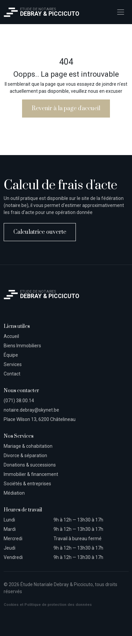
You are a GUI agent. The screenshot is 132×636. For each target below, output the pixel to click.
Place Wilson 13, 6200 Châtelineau (40, 419)
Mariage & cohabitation (28, 446)
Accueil (11, 336)
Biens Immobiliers (22, 345)
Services (13, 364)
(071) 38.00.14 (19, 400)
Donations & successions (30, 465)
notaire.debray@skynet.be (31, 410)
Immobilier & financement (31, 474)
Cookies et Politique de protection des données (48, 605)
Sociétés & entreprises (27, 483)
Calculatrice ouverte (39, 232)
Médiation (14, 493)
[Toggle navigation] (120, 12)
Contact (12, 373)
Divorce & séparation (25, 455)
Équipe (11, 355)
